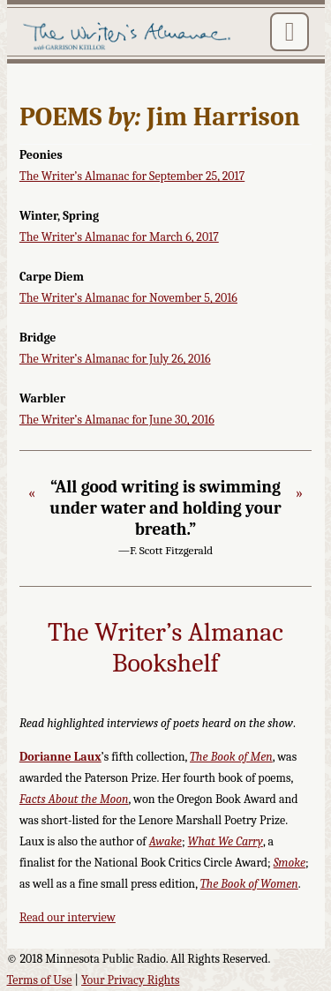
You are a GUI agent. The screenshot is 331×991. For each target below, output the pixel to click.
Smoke (289, 862)
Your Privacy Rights (130, 979)
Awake (165, 841)
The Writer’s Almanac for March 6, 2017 (119, 236)
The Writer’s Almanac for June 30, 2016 (116, 419)
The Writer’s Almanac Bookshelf (165, 648)
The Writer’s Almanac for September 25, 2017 (131, 176)
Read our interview (67, 917)
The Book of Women (249, 883)
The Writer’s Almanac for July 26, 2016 (115, 358)
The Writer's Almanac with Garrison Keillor (129, 37)
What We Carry (225, 841)
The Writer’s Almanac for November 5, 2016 (128, 297)
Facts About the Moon (74, 799)
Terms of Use (39, 979)
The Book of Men (231, 756)
